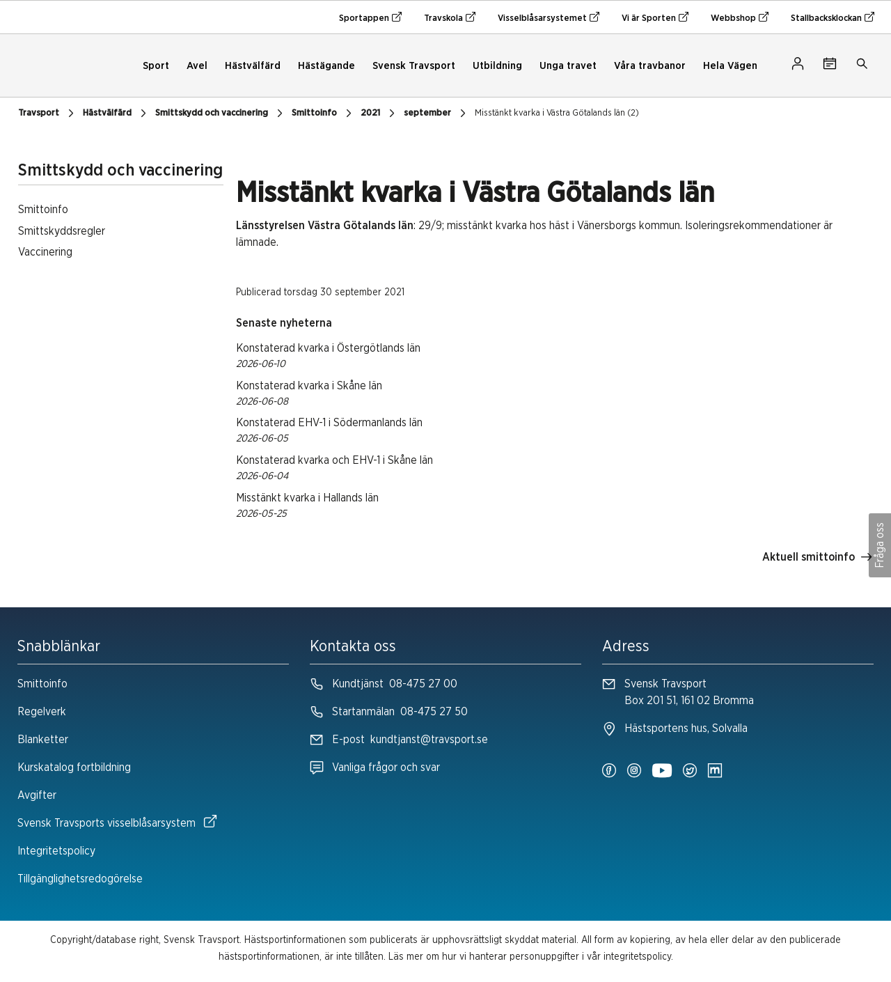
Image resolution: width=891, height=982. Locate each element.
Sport (156, 66)
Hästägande (326, 66)
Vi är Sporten (655, 17)
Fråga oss (879, 545)
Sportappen (370, 17)
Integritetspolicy (56, 851)
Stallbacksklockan (832, 17)
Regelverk (41, 711)
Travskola (449, 17)
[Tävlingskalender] (829, 66)
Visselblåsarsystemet (548, 17)
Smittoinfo (42, 683)
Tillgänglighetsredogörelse (80, 878)
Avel (197, 66)
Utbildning (497, 66)
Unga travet (568, 66)
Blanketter (42, 739)
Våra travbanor (650, 66)
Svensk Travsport (413, 66)
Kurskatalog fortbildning (74, 767)
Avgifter (36, 795)
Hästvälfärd (253, 66)
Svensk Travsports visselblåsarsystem (116, 822)
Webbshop (739, 17)
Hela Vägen (730, 66)
